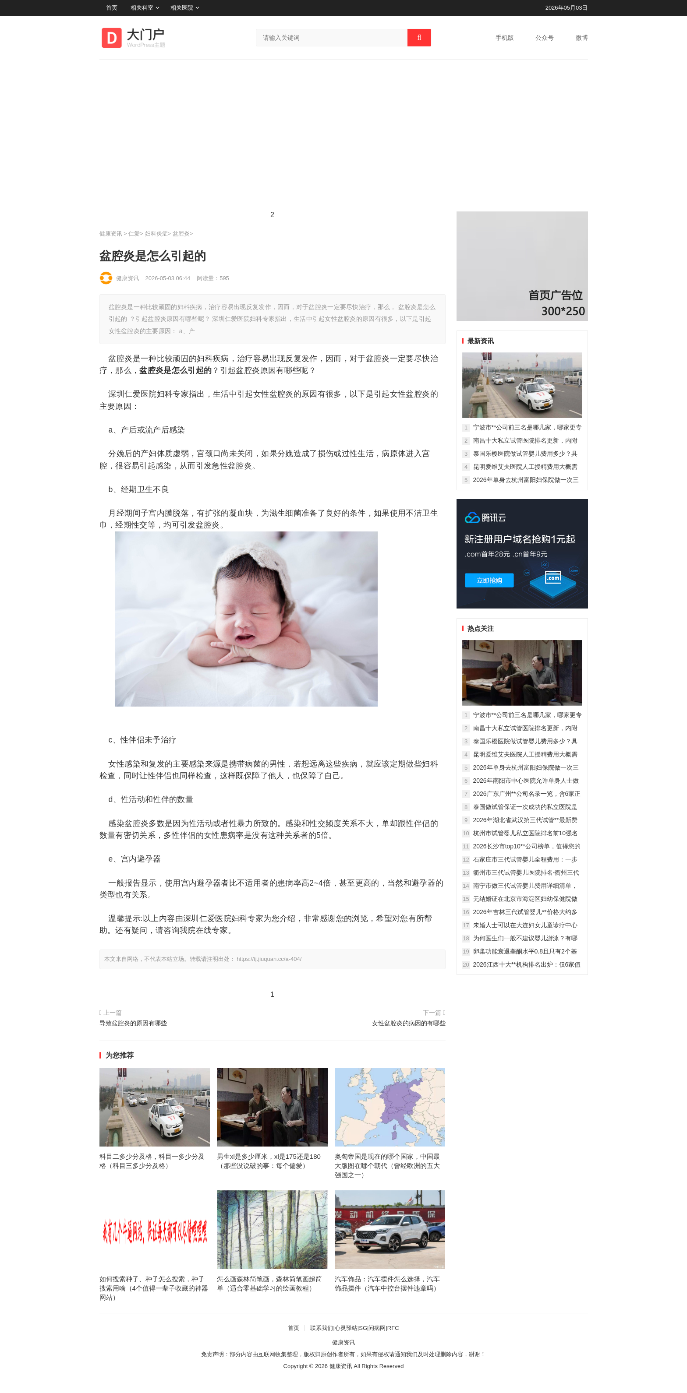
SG (363, 1328)
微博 (582, 37)
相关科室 (142, 7)
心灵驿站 (346, 1328)
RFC (393, 1328)
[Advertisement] (343, 145)
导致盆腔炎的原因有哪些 (133, 1023)
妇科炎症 (156, 233)
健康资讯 (110, 233)
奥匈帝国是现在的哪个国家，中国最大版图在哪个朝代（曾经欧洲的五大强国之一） (387, 1165)
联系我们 (321, 1328)
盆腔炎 (181, 233)
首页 (111, 7)
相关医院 (181, 7)
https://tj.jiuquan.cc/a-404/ (269, 959)
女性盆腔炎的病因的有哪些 (409, 1023)
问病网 (377, 1328)
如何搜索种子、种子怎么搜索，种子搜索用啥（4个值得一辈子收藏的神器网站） (153, 1288)
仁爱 (134, 233)
